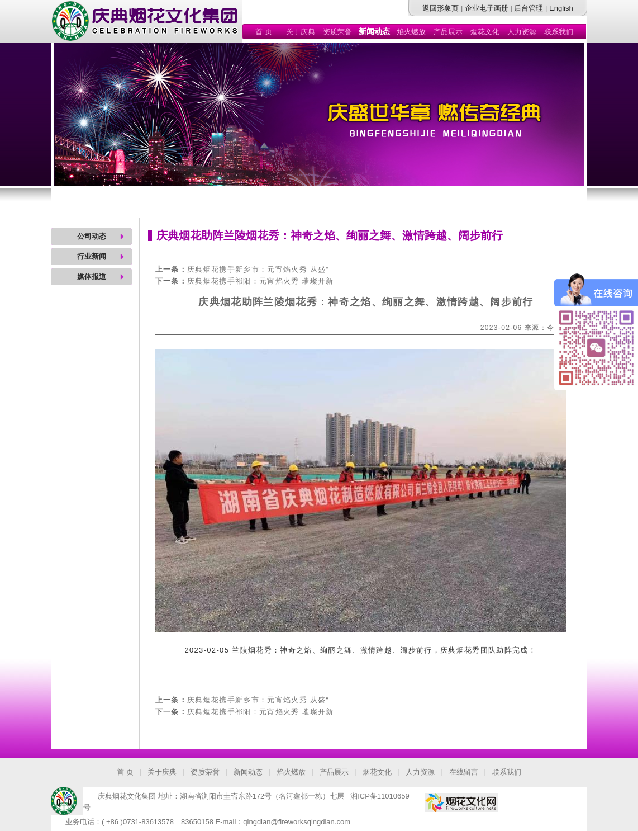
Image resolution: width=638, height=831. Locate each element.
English (561, 8)
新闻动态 (248, 772)
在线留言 (463, 772)
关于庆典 (300, 31)
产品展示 (448, 31)
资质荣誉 (337, 31)
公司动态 (91, 236)
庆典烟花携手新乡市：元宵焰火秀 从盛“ (258, 269)
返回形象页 (440, 8)
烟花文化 (484, 31)
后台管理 (528, 8)
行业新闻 (91, 256)
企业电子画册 (486, 8)
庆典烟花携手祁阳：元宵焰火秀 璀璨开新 (260, 281)
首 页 (263, 31)
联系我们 (558, 31)
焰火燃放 (411, 31)
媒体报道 (91, 276)
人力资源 (521, 31)
